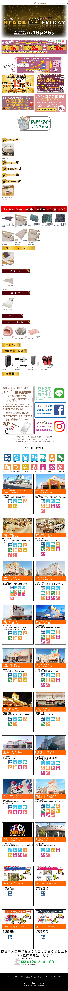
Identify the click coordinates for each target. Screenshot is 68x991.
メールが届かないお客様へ (56, 976)
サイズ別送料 (29, 976)
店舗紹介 (17, 976)
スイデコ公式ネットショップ (34, 983)
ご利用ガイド (36, 976)
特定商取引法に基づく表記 (30, 977)
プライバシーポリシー (45, 976)
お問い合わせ (40, 977)
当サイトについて (10, 976)
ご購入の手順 (22, 976)
